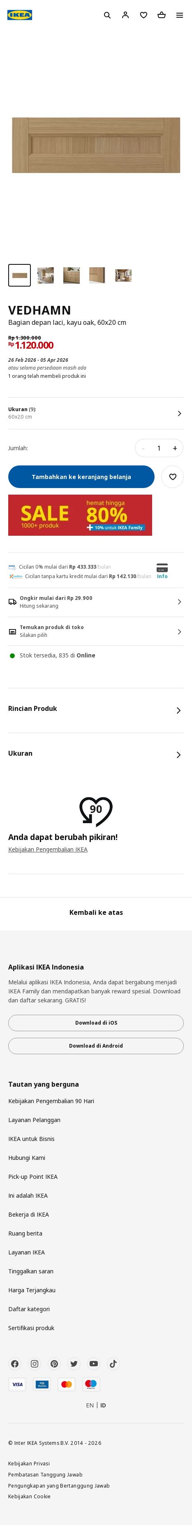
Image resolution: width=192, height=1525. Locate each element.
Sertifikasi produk (31, 1328)
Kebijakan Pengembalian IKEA (48, 849)
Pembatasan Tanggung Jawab (45, 1474)
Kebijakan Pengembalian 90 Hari (51, 1101)
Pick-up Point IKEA (33, 1176)
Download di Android (96, 1045)
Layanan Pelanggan (34, 1120)
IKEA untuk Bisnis (31, 1139)
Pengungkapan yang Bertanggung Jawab (59, 1485)
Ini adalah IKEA (28, 1195)
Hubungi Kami (26, 1158)
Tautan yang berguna (43, 1084)
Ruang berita (25, 1233)
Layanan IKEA (26, 1252)
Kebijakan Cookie (29, 1496)
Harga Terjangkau (32, 1290)
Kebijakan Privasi (29, 1463)
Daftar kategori (29, 1309)
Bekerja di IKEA (28, 1214)
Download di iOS (96, 1022)
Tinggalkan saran (30, 1271)
